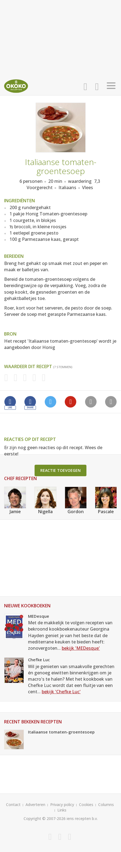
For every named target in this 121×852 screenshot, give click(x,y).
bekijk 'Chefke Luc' (61, 692)
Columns (106, 804)
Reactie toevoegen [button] (60, 470)
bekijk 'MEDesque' (81, 648)
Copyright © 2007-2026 (45, 818)
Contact (13, 804)
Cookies (86, 804)
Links (61, 810)
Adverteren (35, 804)
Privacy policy (62, 804)
